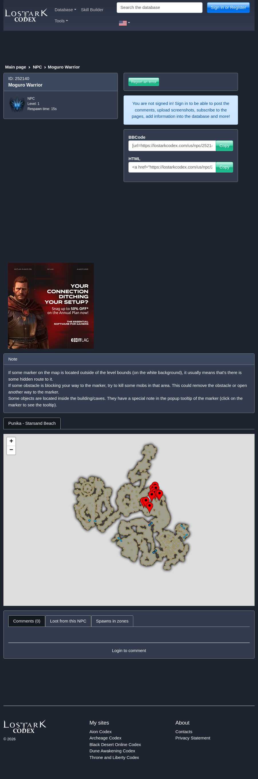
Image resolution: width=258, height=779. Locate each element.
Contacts (183, 731)
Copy (224, 145)
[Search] (160, 7)
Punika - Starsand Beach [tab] (32, 423)
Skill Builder (92, 9)
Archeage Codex (106, 737)
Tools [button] (61, 20)
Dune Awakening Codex (112, 750)
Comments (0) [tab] (26, 620)
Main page (15, 66)
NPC (37, 66)
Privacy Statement (192, 737)
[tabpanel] (129, 520)
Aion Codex (101, 731)
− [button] (11, 450)
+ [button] (11, 441)
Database (65, 9)
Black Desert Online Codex (115, 744)
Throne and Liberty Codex (114, 757)
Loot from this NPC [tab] (68, 620)
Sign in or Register (228, 7)
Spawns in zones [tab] (112, 620)
